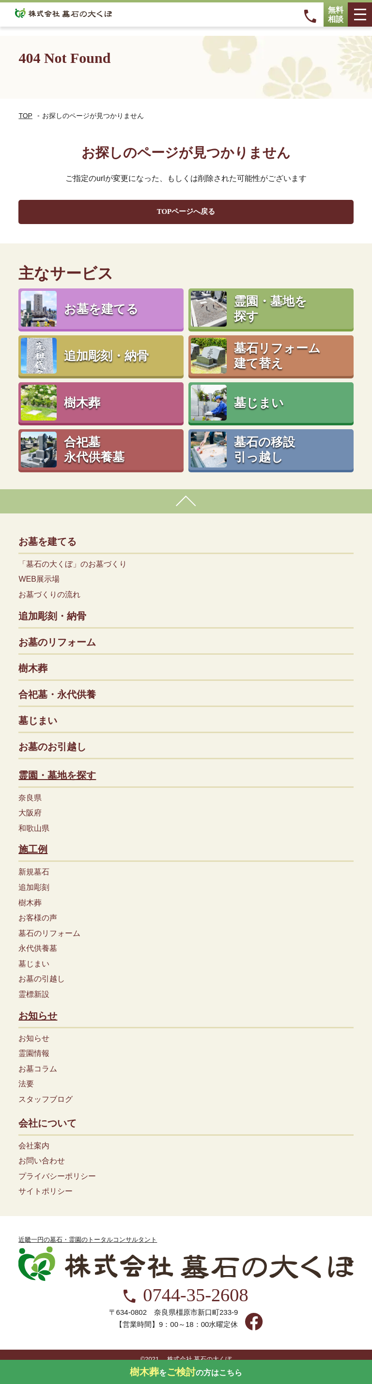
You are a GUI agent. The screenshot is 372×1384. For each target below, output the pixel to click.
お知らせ (37, 1015)
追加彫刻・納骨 (52, 616)
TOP (25, 116)
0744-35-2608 (196, 1295)
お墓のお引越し (52, 746)
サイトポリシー (45, 1191)
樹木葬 (32, 668)
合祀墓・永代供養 (57, 694)
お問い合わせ (41, 1161)
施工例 (32, 849)
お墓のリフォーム (57, 642)
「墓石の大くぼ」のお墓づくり (72, 564)
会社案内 (33, 1146)
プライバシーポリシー (57, 1176)
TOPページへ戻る (186, 211)
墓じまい (37, 720)
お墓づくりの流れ (49, 594)
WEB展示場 (38, 579)
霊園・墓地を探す (57, 775)
